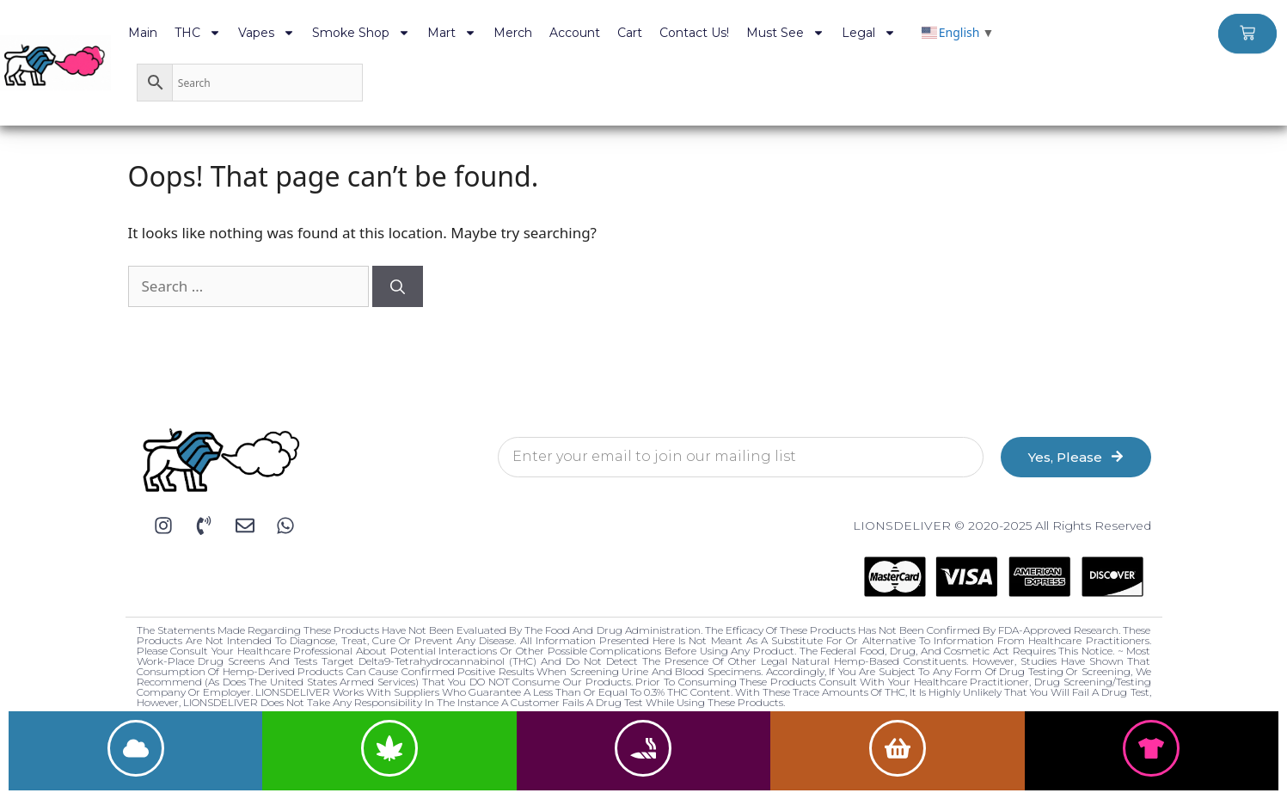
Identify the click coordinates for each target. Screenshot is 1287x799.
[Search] (397, 286)
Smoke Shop (361, 32)
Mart (451, 32)
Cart (629, 32)
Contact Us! (694, 32)
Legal (869, 32)
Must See (785, 32)
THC (198, 32)
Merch (512, 32)
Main (142, 32)
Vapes (266, 32)
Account (574, 32)
